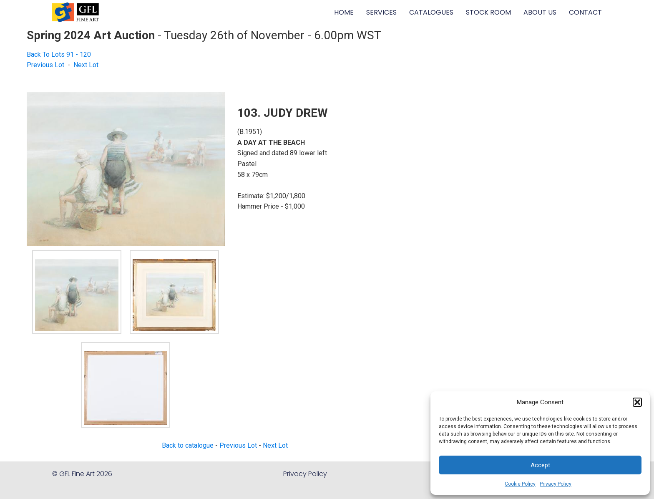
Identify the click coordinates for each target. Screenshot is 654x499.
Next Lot (85, 65)
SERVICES (381, 12)
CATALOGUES (431, 12)
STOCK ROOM (488, 12)
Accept (540, 465)
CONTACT (585, 12)
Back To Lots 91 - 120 (59, 54)
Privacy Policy (555, 484)
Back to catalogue (188, 445)
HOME (344, 12)
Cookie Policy (520, 484)
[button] (637, 402)
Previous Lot (45, 65)
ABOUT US (539, 12)
